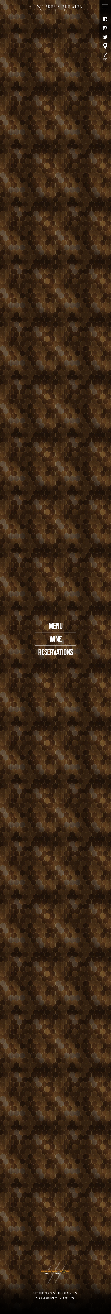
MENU (55, 626)
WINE (55, 639)
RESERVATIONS (55, 652)
